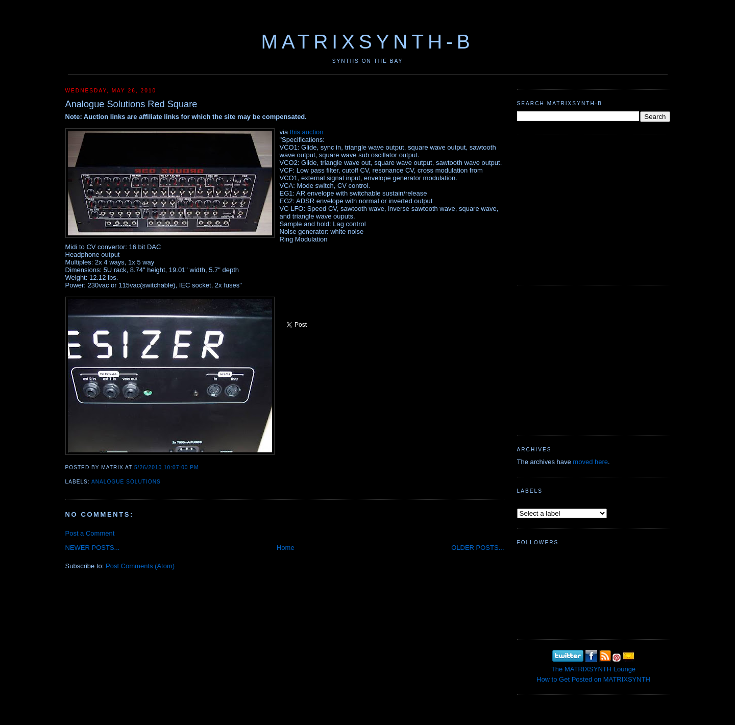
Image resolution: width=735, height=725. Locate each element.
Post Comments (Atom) (140, 566)
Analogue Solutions (126, 482)
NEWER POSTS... (92, 547)
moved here (590, 462)
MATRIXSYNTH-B (367, 42)
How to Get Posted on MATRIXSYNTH (593, 679)
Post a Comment (90, 533)
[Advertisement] (593, 208)
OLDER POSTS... (477, 547)
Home (286, 547)
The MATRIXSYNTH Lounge (593, 669)
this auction (307, 132)
